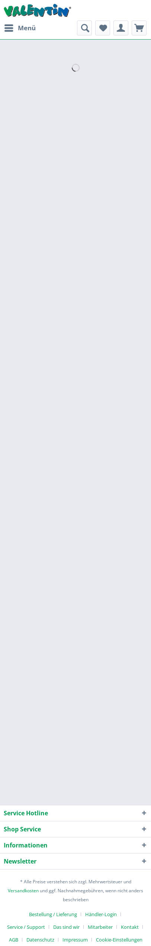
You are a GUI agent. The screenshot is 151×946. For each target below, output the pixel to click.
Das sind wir (66, 927)
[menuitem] (19, 28)
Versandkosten (23, 890)
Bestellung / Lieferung (53, 914)
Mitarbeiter (100, 927)
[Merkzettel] (102, 28)
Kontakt (130, 927)
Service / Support (26, 927)
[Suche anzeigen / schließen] (84, 28)
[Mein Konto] (120, 28)
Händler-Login (101, 914)
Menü (20, 27)
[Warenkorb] (139, 28)
